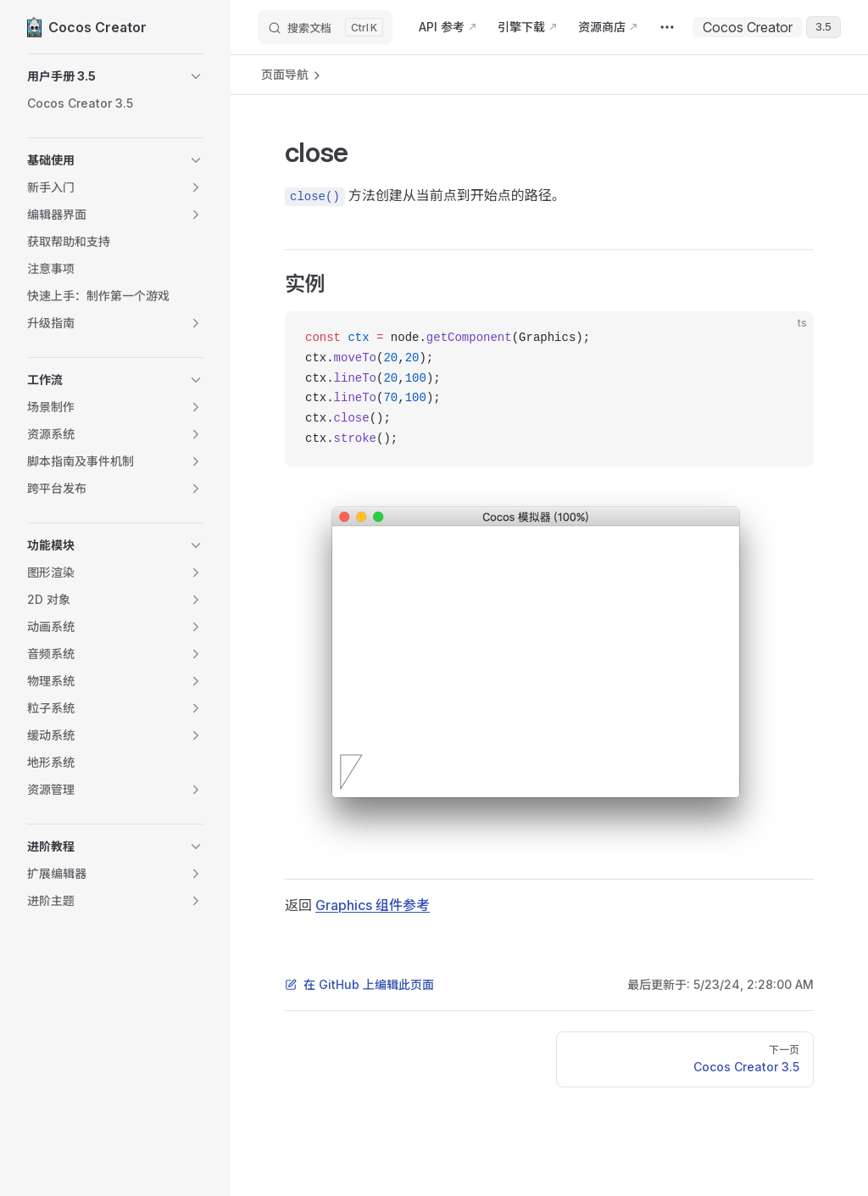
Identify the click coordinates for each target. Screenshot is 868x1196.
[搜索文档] (325, 27)
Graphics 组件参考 (372, 905)
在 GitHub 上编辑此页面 (359, 984)
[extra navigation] (667, 27)
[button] (115, 76)
